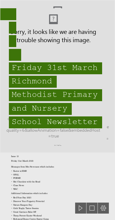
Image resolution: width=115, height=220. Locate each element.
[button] (80, 208)
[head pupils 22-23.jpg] (57, 76)
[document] (57, 110)
